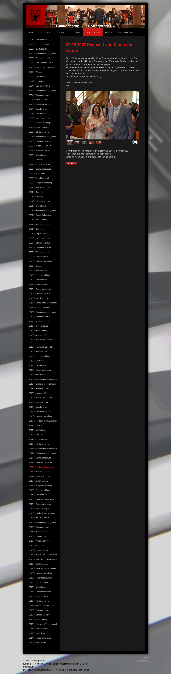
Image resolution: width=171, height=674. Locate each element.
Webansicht (142, 660)
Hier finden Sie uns (41, 664)
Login (145, 657)
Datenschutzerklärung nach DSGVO (70, 664)
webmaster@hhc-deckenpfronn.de (72, 670)
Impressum (28, 667)
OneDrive (122, 151)
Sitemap (45, 657)
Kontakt (27, 664)
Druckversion (31, 657)
